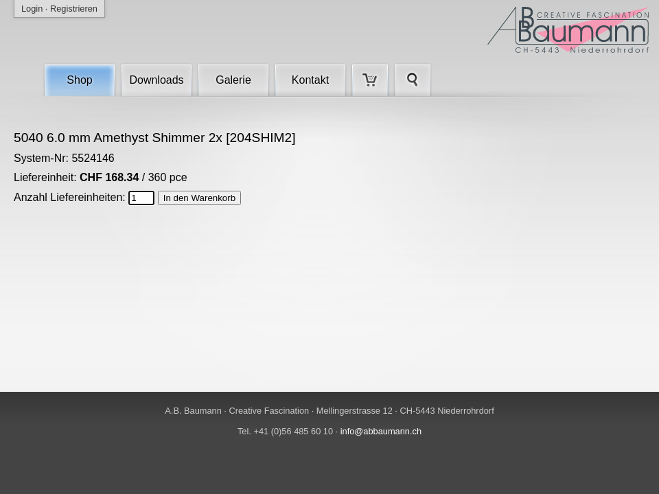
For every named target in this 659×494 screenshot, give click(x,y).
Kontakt (310, 80)
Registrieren (73, 8)
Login (32, 8)
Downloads (156, 80)
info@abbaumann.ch (380, 431)
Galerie (233, 80)
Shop (79, 80)
